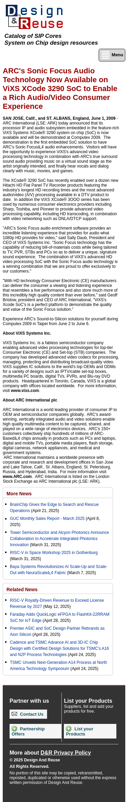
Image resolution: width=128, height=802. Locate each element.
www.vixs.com (25, 390)
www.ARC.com (17, 476)
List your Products (79, 731)
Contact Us (27, 714)
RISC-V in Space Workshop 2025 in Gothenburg (54, 552)
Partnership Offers (28, 731)
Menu (112, 55)
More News (19, 493)
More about (50, 753)
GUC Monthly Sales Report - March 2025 (47, 518)
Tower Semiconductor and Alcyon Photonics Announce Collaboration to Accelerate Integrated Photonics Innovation (59, 538)
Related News (22, 589)
